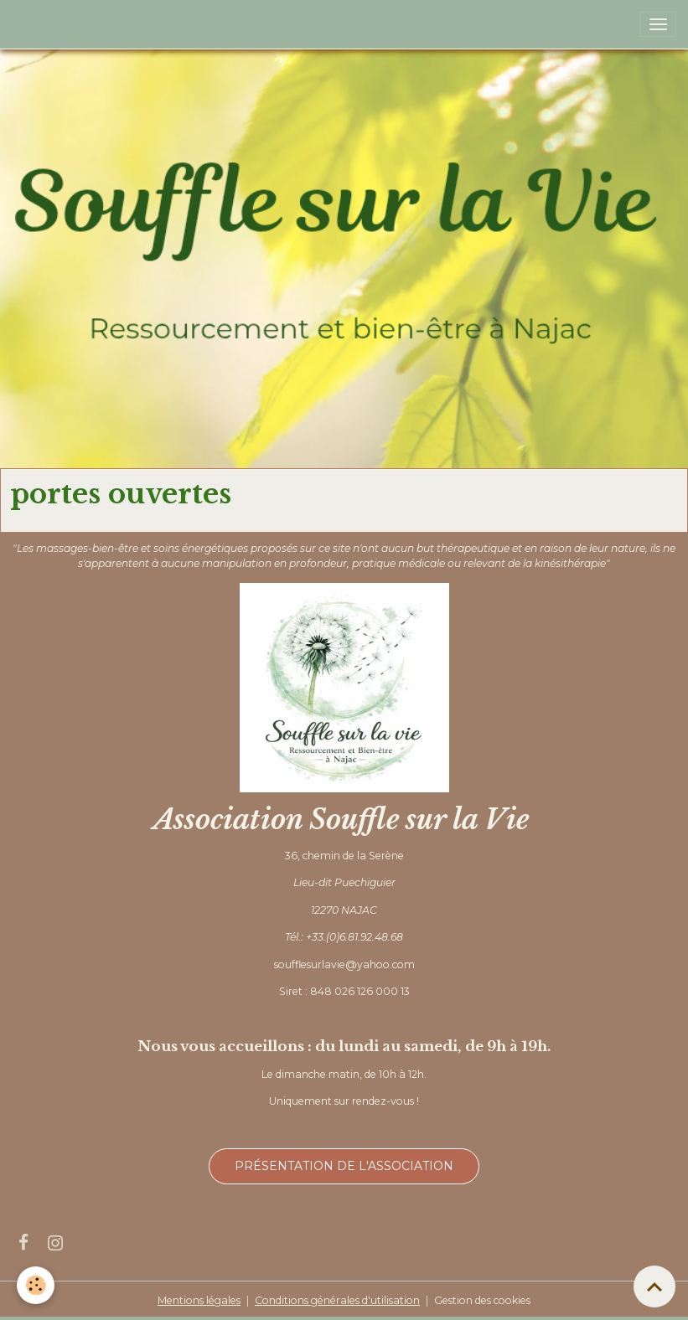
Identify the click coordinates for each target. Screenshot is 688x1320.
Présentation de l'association (344, 1165)
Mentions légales (199, 1300)
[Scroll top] (654, 1286)
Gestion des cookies (482, 1300)
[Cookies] (35, 1285)
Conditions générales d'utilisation (337, 1300)
